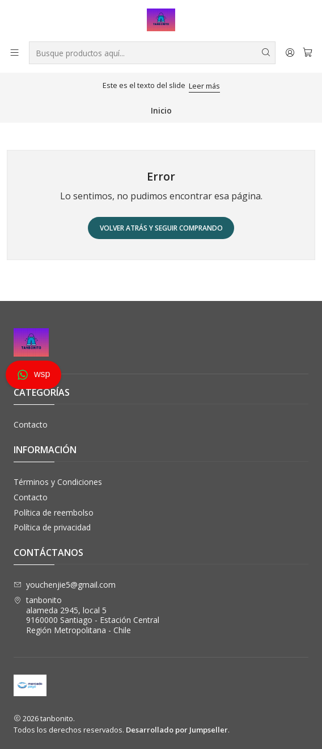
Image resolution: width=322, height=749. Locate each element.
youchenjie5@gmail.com (65, 584)
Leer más (204, 86)
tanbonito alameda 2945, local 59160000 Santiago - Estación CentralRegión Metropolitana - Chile (86, 615)
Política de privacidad (52, 527)
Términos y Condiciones (58, 481)
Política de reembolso (54, 512)
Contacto (31, 424)
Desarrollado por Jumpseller (177, 730)
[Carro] (307, 52)
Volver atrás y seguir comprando (161, 228)
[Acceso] (290, 52)
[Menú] (14, 52)
